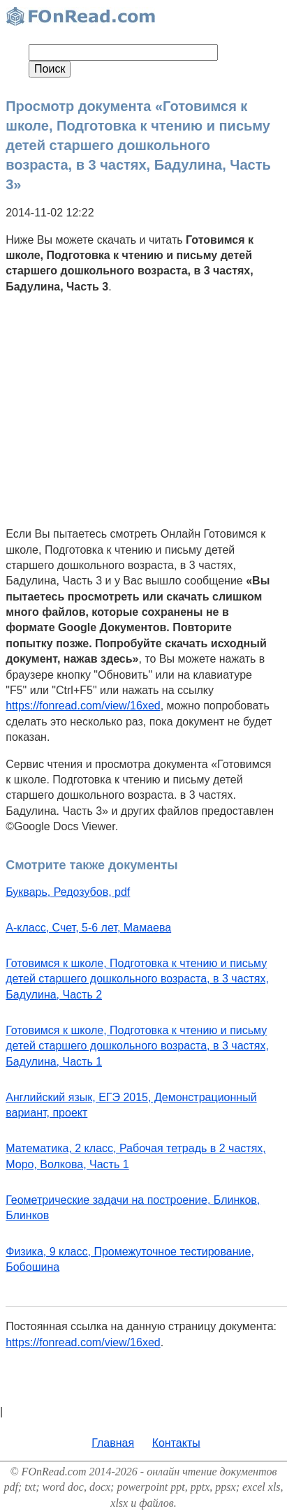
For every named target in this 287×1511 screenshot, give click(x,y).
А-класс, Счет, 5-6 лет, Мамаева (88, 928)
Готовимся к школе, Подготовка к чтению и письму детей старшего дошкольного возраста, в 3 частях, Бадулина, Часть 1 (137, 1046)
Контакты (176, 1443)
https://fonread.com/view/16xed (83, 706)
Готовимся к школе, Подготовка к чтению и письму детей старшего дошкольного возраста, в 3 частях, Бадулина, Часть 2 (137, 979)
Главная (112, 1443)
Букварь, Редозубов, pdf (68, 892)
